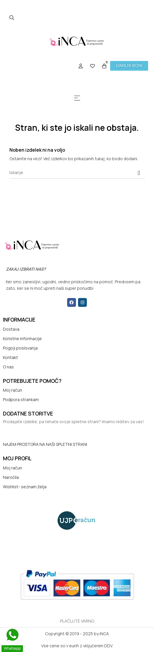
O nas (8, 367)
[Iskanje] (77, 172)
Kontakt (10, 357)
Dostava (11, 329)
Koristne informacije (22, 338)
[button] (129, 66)
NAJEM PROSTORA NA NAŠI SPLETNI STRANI (45, 444)
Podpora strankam (21, 399)
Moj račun (12, 390)
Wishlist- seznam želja (25, 486)
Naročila (11, 477)
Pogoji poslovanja (20, 348)
